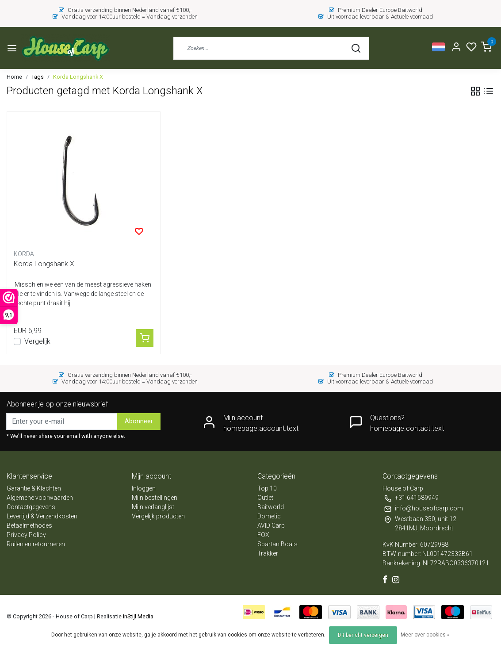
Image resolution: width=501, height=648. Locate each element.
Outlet (265, 497)
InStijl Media (137, 616)
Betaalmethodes (29, 525)
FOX (263, 534)
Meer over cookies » (425, 635)
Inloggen (144, 488)
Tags (37, 76)
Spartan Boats (277, 544)
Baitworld (270, 506)
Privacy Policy (26, 534)
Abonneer (139, 421)
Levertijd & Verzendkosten (42, 516)
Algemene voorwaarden (40, 497)
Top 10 (267, 488)
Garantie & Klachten (34, 488)
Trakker (267, 553)
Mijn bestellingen (154, 497)
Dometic (269, 516)
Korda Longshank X (78, 76)
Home (14, 76)
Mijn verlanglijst (153, 506)
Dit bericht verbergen (363, 635)
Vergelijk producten (158, 516)
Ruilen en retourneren (36, 544)
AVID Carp (271, 525)
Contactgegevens (31, 506)
